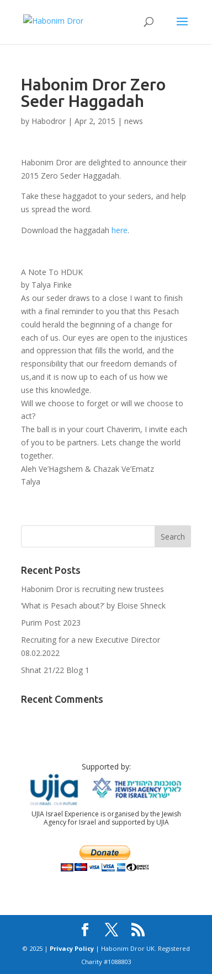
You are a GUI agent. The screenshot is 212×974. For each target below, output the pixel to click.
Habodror (48, 121)
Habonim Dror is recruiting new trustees (92, 589)
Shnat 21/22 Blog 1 (55, 670)
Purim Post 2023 (51, 622)
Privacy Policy (72, 948)
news (133, 121)
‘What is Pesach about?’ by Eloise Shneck (93, 605)
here (120, 230)
